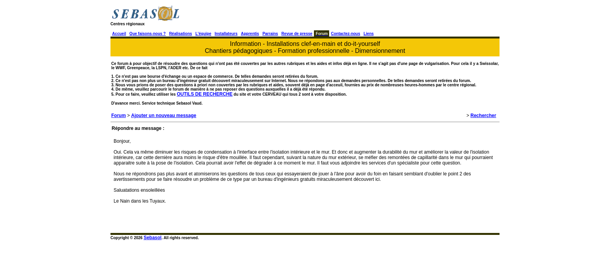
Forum (118, 115)
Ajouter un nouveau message (163, 115)
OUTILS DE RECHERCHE (204, 94)
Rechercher (483, 115)
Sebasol (152, 237)
